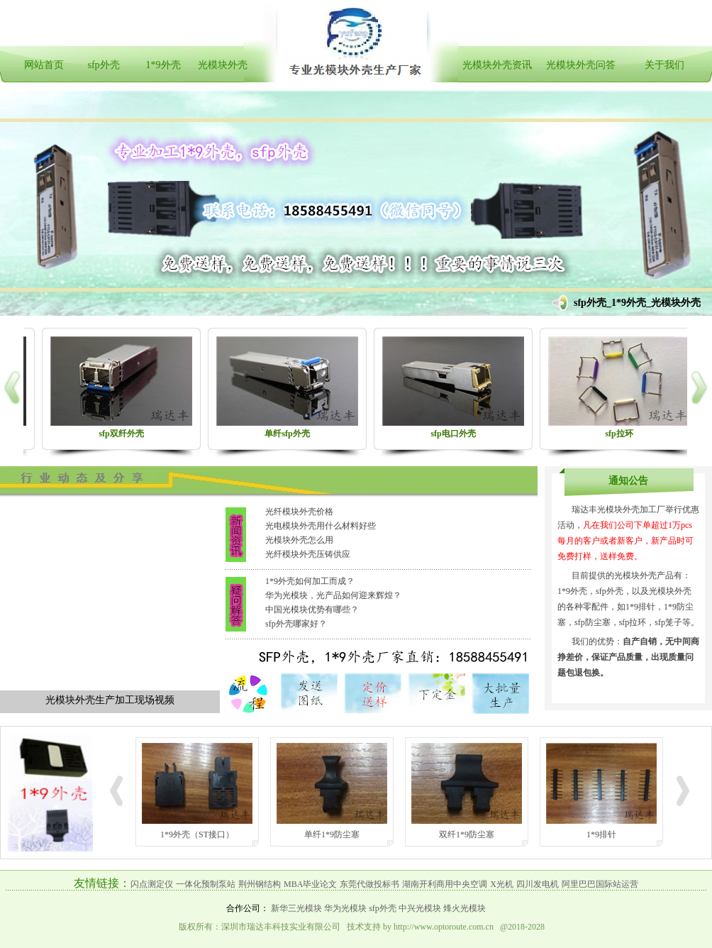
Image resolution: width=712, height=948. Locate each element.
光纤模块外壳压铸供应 (307, 554)
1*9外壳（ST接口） (197, 834)
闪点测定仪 (151, 884)
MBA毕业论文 (310, 884)
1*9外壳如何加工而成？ (310, 581)
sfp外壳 (103, 65)
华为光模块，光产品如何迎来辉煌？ (333, 595)
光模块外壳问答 (581, 65)
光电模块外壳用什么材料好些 (320, 526)
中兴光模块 (420, 908)
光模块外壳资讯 (497, 65)
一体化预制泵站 (205, 884)
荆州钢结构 (259, 884)
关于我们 (664, 65)
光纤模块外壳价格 (299, 512)
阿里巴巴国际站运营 (600, 884)
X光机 (501, 884)
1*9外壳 (163, 65)
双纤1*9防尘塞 (466, 834)
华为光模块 (345, 908)
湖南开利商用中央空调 (444, 884)
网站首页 (44, 65)
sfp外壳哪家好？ (296, 624)
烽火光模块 (464, 908)
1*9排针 (601, 834)
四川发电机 (537, 884)
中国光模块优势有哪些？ (312, 609)
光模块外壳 (222, 65)
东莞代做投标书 (369, 884)
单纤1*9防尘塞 (332, 834)
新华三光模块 (296, 908)
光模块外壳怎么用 (299, 540)
